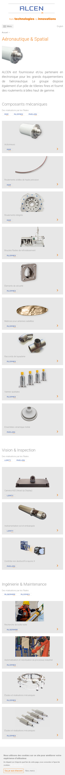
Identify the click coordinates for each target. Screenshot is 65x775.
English (60, 26)
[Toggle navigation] (8, 26)
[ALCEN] (31, 8)
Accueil (5, 32)
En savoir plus (17, 766)
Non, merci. (30, 772)
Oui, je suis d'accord (13, 772)
